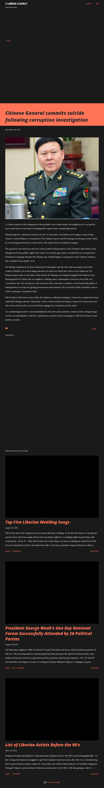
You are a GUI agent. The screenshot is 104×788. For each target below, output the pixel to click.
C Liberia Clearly (16, 3)
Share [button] (94, 329)
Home (8, 41)
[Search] (88, 3)
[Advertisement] (52, 24)
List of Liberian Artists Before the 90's (42, 745)
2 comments (16, 551)
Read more (94, 551)
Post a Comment (18, 668)
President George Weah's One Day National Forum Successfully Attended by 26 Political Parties (48, 633)
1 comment (16, 774)
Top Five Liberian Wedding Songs (37, 522)
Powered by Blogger (52, 782)
